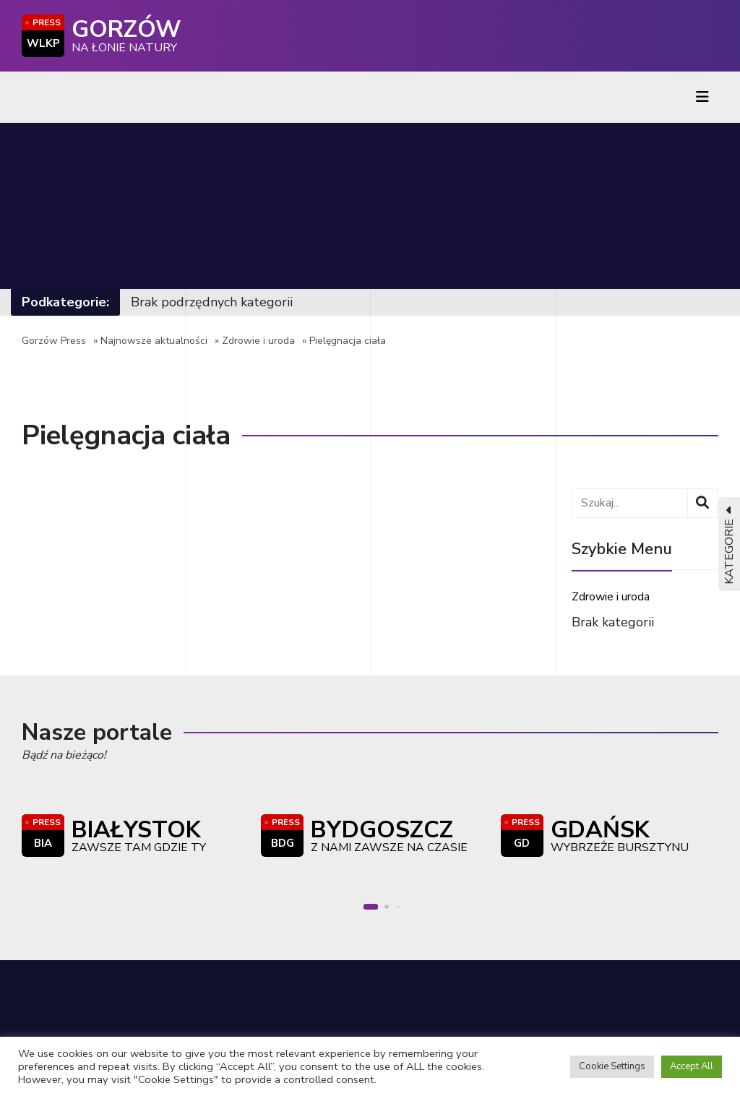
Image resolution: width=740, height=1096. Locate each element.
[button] (370, 907)
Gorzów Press (54, 341)
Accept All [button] (691, 1066)
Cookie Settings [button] (612, 1066)
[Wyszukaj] (702, 503)
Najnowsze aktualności (153, 341)
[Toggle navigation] (702, 97)
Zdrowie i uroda (258, 341)
